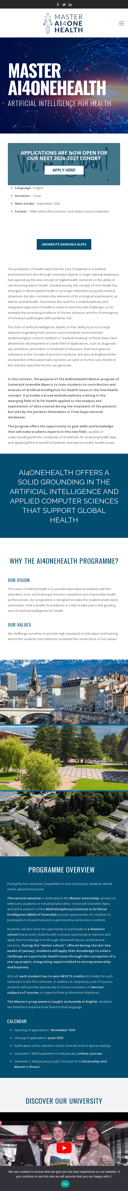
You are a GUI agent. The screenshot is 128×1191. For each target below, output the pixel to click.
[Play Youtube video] (64, 1148)
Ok (65, 1184)
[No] (122, 1178)
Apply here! (64, 170)
